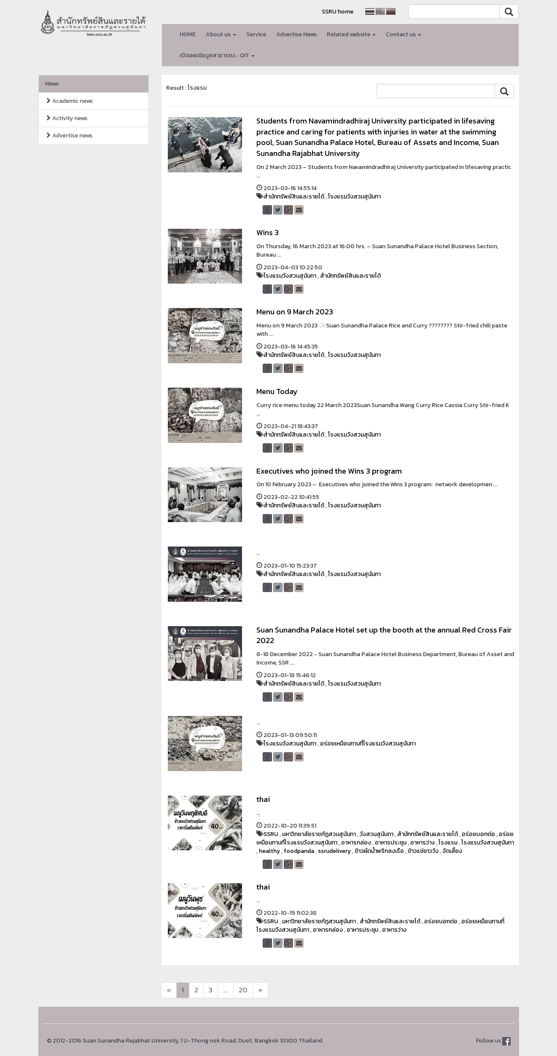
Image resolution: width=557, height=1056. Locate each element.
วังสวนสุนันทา (376, 834)
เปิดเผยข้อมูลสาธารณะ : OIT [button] (217, 55)
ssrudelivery (334, 851)
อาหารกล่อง (356, 842)
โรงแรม (448, 842)
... (225, 990)
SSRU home (337, 11)
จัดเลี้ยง (452, 851)
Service (256, 34)
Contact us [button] (403, 34)
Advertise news (68, 135)
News (52, 83)
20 (243, 990)
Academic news (69, 100)
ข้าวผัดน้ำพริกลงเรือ (379, 851)
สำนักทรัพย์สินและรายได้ (294, 196)
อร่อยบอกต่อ (478, 834)
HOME (188, 34)
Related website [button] (351, 34)
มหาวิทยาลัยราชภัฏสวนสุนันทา (319, 834)
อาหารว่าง (422, 842)
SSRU (271, 834)
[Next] (169, 990)
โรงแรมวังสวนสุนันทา (354, 196)
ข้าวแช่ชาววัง (423, 851)
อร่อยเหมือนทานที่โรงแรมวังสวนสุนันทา (368, 743)
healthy (269, 851)
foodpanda (299, 851)
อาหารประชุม (390, 842)
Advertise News (296, 34)
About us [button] (221, 34)
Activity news (66, 118)
